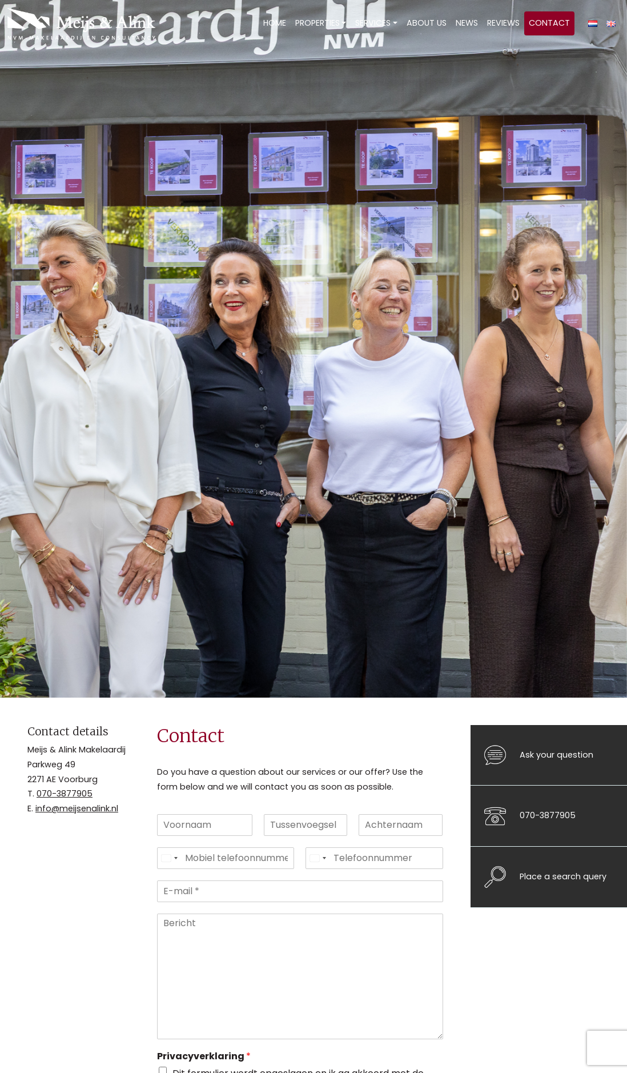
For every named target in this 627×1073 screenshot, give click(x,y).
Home (274, 23)
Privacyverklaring (204, 1057)
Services (373, 23)
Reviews (503, 23)
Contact (549, 23)
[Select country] (169, 858)
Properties (317, 23)
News (467, 23)
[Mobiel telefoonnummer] (226, 858)
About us (427, 23)
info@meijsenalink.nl (76, 808)
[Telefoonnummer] (374, 858)
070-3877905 (65, 793)
